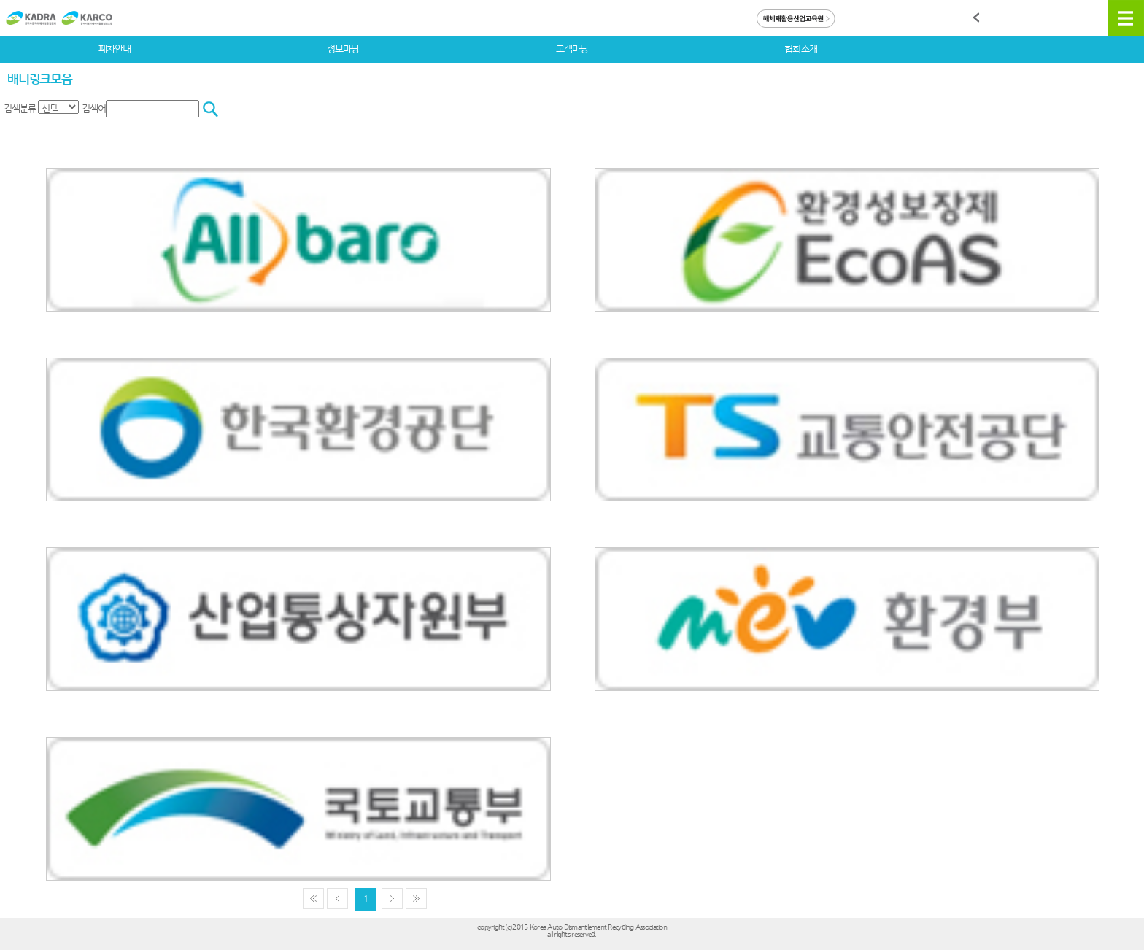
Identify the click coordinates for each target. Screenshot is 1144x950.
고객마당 (572, 48)
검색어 (94, 108)
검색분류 (20, 108)
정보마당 (343, 48)
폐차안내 (114, 48)
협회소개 (800, 48)
